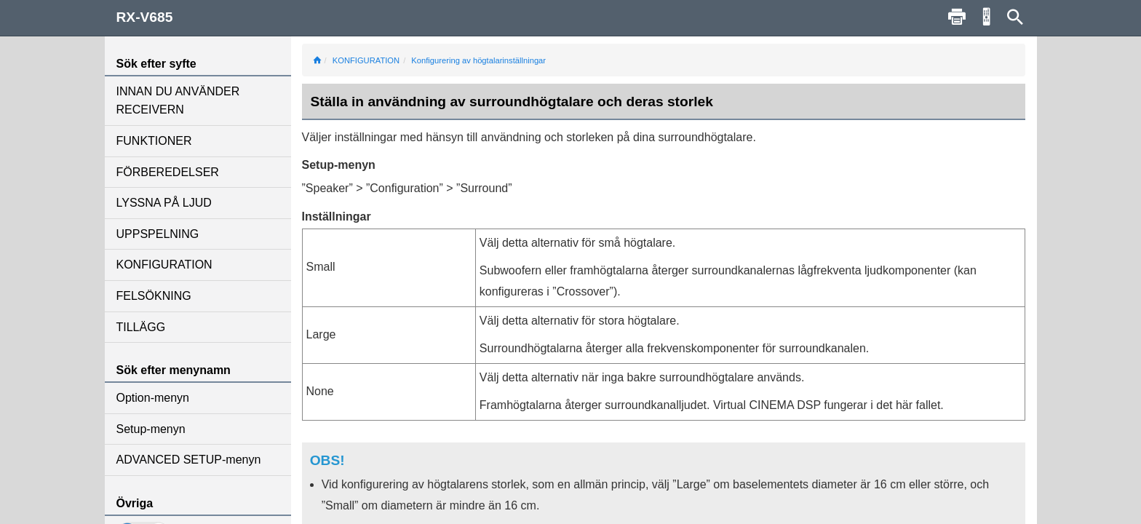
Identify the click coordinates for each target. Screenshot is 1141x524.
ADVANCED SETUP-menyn (188, 459)
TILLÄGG (141, 327)
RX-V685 (144, 17)
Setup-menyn (151, 429)
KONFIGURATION (164, 264)
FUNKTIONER (154, 141)
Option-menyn (153, 398)
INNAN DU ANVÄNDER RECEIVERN (178, 100)
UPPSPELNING (157, 234)
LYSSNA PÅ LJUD (164, 202)
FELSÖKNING (153, 296)
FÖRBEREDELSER (167, 172)
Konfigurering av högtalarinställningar (478, 60)
